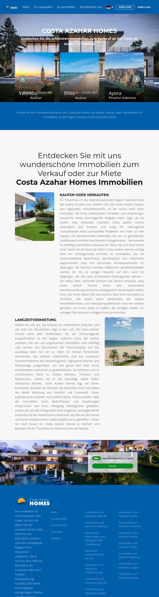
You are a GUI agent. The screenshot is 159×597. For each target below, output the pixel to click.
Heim (26, 7)
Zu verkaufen (43, 7)
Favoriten (56, 531)
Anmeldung (125, 7)
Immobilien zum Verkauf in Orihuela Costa (94, 568)
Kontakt (55, 538)
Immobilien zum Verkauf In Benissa (129, 555)
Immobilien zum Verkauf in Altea (128, 545)
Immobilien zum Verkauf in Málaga (95, 591)
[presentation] (22, 79)
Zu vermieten (66, 7)
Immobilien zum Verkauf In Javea (128, 514)
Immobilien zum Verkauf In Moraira (129, 524)
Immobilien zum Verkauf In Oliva (128, 534)
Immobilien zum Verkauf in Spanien (96, 514)
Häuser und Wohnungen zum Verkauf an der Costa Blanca (95, 538)
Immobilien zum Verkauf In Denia (128, 575)
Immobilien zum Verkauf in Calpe (128, 565)
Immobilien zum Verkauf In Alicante (96, 580)
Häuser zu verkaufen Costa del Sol (94, 554)
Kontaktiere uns (91, 7)
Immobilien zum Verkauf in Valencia (96, 524)
